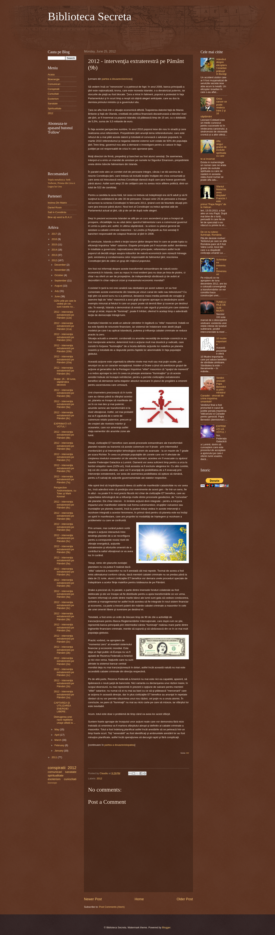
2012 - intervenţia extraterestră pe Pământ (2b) (64, 649)
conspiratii (57, 767)
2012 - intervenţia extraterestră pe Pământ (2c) (64, 638)
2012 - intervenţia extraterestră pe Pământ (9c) (64, 370)
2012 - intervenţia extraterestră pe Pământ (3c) (64, 605)
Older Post (185, 899)
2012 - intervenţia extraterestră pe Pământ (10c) (64, 337)
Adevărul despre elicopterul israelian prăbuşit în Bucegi (221, 66)
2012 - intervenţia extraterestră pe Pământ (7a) (64, 479)
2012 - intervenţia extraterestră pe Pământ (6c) (64, 504)
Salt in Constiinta (57, 212)
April (57, 734)
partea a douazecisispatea (119, 744)
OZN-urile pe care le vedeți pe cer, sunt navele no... (65, 303)
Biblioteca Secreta (89, 16)
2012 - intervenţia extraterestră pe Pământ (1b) (64, 683)
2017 (55, 233)
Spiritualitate (54, 108)
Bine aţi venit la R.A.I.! (60, 217)
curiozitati (70, 779)
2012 (99, 778)
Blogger (166, 927)
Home (139, 899)
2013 (55, 255)
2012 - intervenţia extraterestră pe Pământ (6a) (64, 527)
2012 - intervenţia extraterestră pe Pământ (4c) (64, 571)
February (59, 745)
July (56, 291)
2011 (55, 757)
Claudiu (104, 773)
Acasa (51, 74)
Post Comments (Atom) (112, 906)
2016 (55, 239)
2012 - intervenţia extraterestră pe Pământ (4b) (64, 582)
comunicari (55, 771)
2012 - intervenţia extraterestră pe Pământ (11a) (64, 326)
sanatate (70, 771)
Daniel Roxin (55, 207)
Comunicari (54, 84)
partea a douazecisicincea (117, 78)
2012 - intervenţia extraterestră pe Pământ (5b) (64, 549)
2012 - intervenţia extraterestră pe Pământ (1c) (64, 672)
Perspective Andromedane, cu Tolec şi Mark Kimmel (65, 492)
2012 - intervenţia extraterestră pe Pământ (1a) (64, 694)
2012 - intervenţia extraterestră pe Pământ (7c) (64, 457)
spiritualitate (55, 775)
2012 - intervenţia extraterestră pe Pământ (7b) (64, 468)
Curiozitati (53, 93)
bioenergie (52, 783)
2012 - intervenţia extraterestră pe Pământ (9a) (64, 404)
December (60, 264)
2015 (55, 244)
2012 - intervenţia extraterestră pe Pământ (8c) (64, 415)
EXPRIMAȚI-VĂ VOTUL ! (62, 425)
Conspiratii (53, 89)
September (60, 280)
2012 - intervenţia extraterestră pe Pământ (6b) (64, 515)
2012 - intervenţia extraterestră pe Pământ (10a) (64, 359)
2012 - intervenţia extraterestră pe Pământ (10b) (64, 348)
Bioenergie (54, 79)
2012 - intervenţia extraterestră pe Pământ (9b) (64, 393)
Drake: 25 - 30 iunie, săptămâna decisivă (65, 382)
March (58, 739)
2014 (55, 249)
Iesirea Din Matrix (57, 202)
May (57, 729)
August (58, 285)
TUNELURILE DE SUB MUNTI (221, 306)
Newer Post (93, 899)
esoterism (54, 779)
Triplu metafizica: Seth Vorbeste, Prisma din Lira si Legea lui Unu (61, 183)
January (59, 750)
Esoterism (53, 98)
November (60, 269)
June (57, 296)
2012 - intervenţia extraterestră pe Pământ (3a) (64, 627)
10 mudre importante (221, 341)
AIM (187, 753)
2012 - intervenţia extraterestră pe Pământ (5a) (64, 560)
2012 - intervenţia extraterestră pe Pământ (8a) (64, 445)
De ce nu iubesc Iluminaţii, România (211, 233)
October (59, 275)
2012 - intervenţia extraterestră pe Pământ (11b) (64, 314)
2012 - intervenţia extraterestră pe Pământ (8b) (64, 434)
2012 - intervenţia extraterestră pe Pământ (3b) (64, 616)
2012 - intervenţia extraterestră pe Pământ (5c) (64, 538)
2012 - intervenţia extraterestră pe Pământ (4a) (64, 594)
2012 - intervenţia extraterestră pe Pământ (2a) (64, 661)
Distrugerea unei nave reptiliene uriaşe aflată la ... (64, 719)
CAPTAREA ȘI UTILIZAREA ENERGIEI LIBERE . (62, 707)
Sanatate (53, 103)
